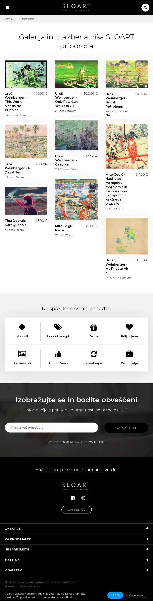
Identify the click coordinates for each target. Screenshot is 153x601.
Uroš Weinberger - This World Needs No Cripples (16, 102)
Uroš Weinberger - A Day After (17, 168)
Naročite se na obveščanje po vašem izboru (76, 441)
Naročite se (126, 428)
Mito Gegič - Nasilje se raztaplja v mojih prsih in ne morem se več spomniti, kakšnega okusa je (117, 189)
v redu (115, 595)
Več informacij (136, 595)
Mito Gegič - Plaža (65, 228)
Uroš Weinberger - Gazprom (66, 160)
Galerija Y (76, 510)
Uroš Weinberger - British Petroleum (117, 100)
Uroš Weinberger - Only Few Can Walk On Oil (66, 100)
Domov (9, 18)
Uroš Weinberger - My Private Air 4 (117, 266)
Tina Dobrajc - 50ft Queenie (16, 223)
